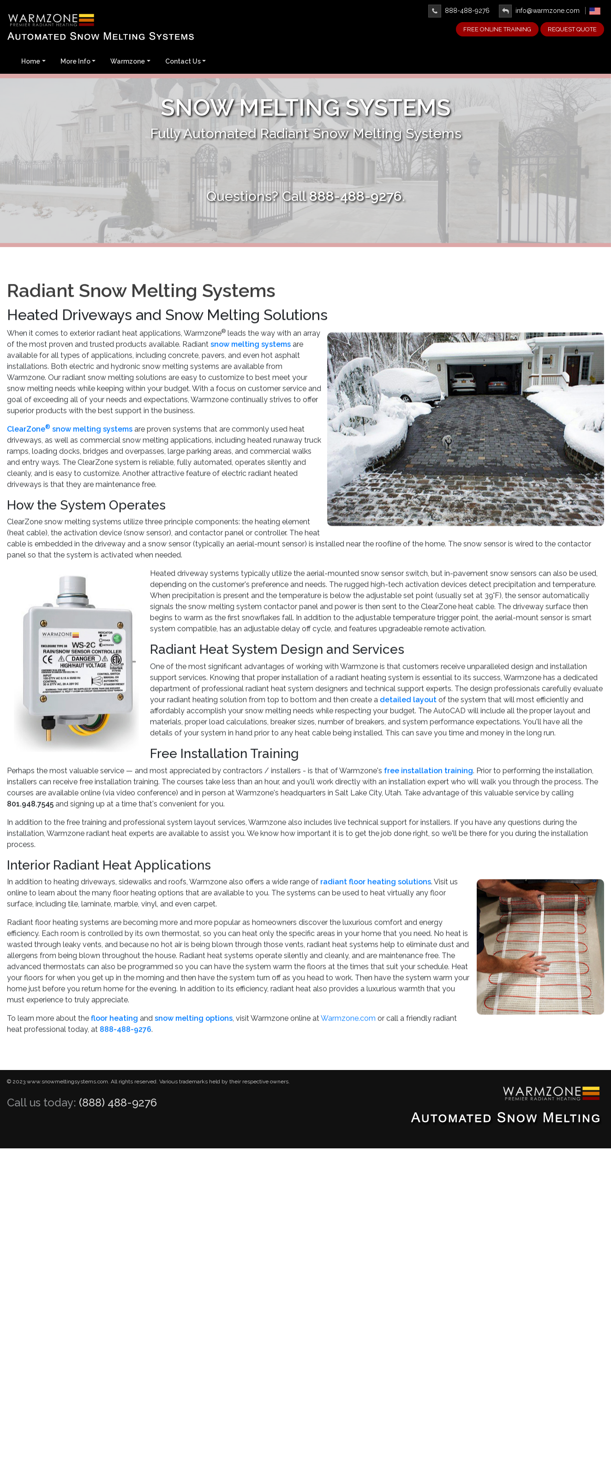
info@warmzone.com (539, 10)
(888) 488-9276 (118, 1102)
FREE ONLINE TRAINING (497, 29)
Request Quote (572, 29)
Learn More (305, 170)
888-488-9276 (459, 10)
